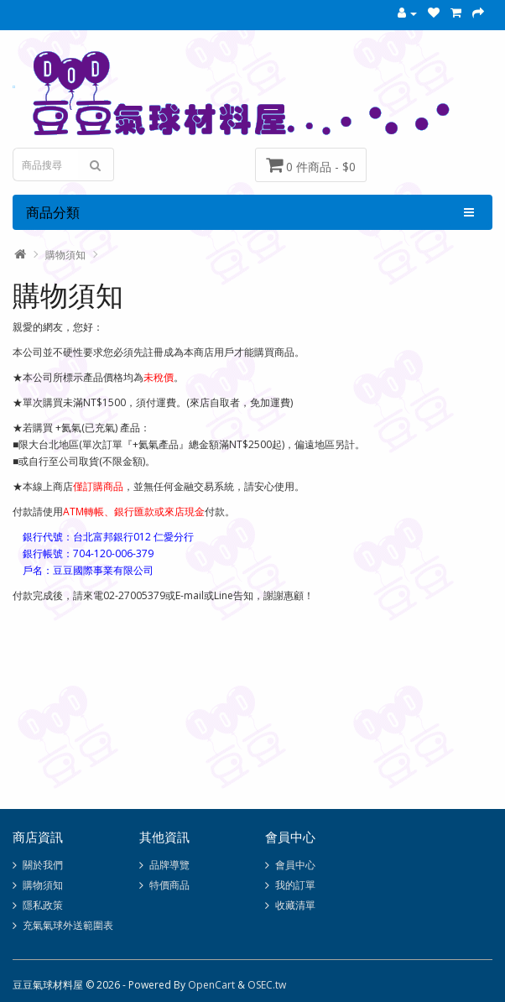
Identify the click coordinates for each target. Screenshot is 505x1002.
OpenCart (211, 985)
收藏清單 (295, 905)
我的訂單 (295, 885)
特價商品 (169, 885)
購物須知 (65, 255)
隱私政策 (43, 905)
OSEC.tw (266, 985)
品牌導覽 (169, 865)
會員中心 (295, 865)
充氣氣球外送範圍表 (68, 925)
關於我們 (43, 865)
